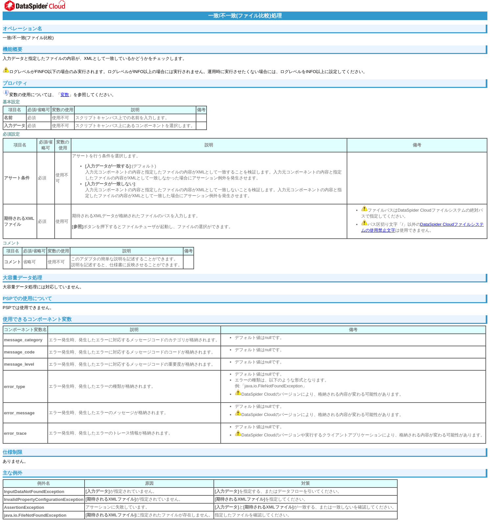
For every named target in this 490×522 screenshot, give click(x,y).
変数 (65, 94)
